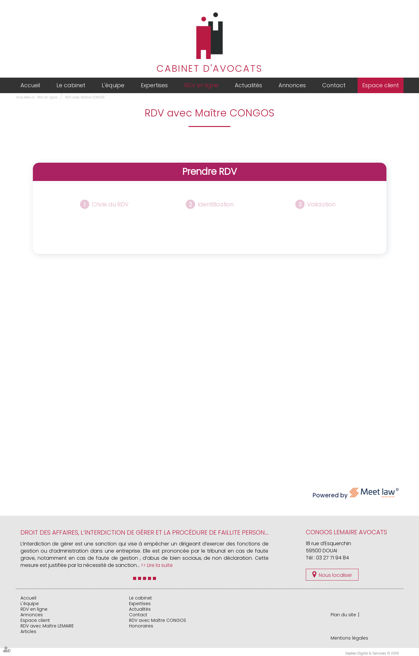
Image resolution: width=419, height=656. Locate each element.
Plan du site (343, 615)
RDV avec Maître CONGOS (85, 97)
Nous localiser (335, 575)
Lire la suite (160, 565)
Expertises (154, 85)
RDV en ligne (201, 85)
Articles (28, 631)
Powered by (356, 494)
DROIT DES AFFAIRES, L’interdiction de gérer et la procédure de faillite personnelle (150, 532)
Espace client (380, 85)
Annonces (292, 85)
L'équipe (113, 85)
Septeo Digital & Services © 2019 (372, 653)
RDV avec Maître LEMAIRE (47, 626)
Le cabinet (70, 85)
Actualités (248, 85)
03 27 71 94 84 (332, 557)
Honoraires (141, 626)
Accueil (30, 85)
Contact (333, 85)
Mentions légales (349, 638)
